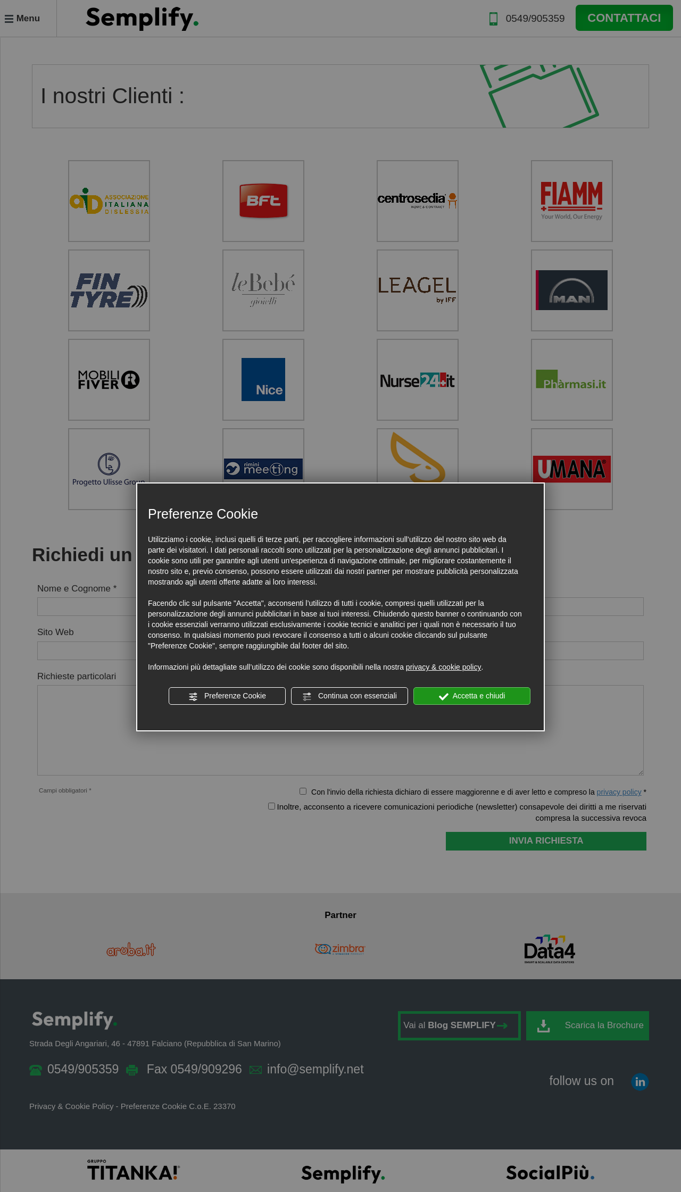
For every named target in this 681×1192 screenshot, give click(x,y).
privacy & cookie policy (443, 667)
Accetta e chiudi (472, 696)
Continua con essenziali (349, 696)
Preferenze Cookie (227, 696)
